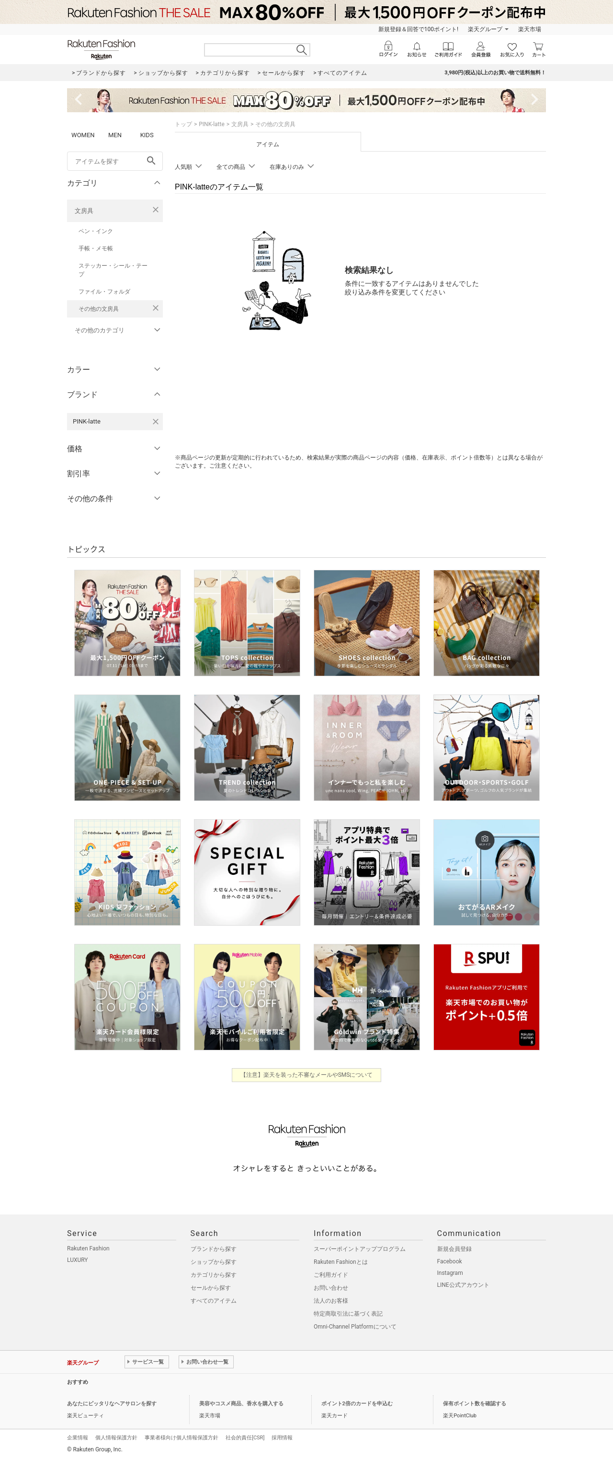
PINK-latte (212, 124)
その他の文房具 (99, 309)
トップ (183, 124)
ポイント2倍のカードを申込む (357, 1404)
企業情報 (77, 1438)
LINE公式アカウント (463, 1285)
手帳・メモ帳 (96, 248)
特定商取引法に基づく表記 (348, 1313)
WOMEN (83, 135)
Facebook (449, 1261)
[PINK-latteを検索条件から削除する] (155, 421)
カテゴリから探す (214, 1275)
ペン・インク (96, 231)
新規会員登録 (454, 1249)
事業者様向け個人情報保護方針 (181, 1438)
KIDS (147, 135)
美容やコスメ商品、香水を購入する (241, 1404)
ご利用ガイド (331, 1275)
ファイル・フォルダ (104, 291)
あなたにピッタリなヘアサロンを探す (112, 1404)
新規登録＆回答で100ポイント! (418, 29)
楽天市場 (529, 29)
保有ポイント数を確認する (474, 1404)
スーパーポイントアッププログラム (360, 1249)
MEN (115, 135)
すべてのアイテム (214, 1300)
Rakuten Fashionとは (341, 1262)
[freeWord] (115, 161)
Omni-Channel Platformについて (355, 1326)
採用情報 (282, 1438)
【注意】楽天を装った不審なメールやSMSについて (306, 1074)
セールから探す (211, 1287)
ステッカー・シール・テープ (113, 270)
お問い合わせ (331, 1287)
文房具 (84, 210)
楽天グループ (485, 29)
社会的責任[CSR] (245, 1438)
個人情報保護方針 (116, 1438)
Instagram (450, 1273)
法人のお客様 (331, 1300)
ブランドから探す (214, 1249)
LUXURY (77, 1260)
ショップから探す (214, 1262)
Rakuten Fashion (88, 1248)
